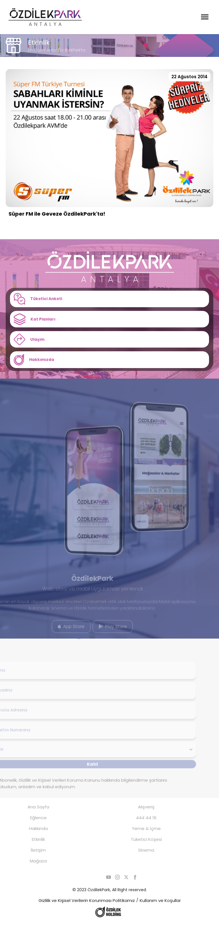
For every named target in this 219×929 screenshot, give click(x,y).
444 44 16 (137, 824)
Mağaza (29, 867)
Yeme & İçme (137, 834)
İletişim (29, 856)
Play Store (104, 631)
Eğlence (29, 824)
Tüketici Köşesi (137, 845)
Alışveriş (137, 813)
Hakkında (29, 834)
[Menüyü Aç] (204, 17)
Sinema (138, 856)
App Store (62, 631)
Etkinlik (29, 845)
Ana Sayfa (29, 813)
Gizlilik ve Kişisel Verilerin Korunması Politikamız (86, 906)
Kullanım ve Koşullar (160, 906)
